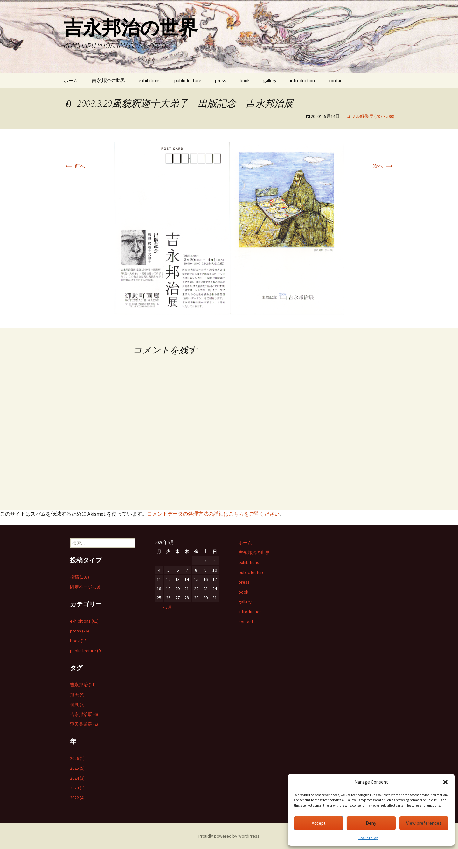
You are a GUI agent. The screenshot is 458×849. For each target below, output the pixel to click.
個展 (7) (77, 704)
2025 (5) (77, 768)
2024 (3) (77, 778)
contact (336, 80)
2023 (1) (77, 788)
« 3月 (167, 607)
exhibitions (150, 80)
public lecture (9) (86, 650)
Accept (319, 823)
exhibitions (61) (84, 621)
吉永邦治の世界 (108, 80)
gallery (269, 80)
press (220, 80)
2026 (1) (77, 758)
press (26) (79, 631)
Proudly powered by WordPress (229, 836)
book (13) (79, 641)
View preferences (423, 823)
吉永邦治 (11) (83, 685)
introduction (302, 80)
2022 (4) (77, 798)
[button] (445, 782)
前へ (74, 166)
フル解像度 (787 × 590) (372, 116)
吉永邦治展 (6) (84, 714)
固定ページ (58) (85, 587)
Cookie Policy (368, 838)
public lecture (187, 80)
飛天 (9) (77, 694)
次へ (383, 166)
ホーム (71, 80)
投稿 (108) (79, 577)
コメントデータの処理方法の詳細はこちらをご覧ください (213, 513)
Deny (371, 823)
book (245, 80)
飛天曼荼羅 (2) (84, 724)
